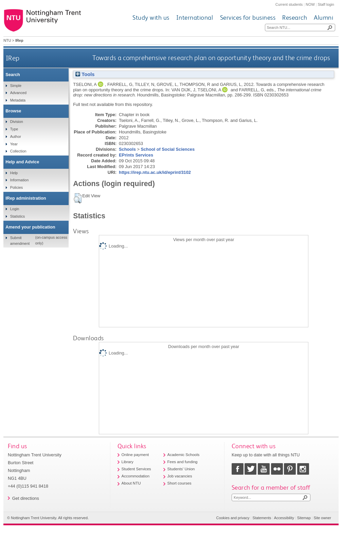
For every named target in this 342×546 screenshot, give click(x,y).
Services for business (248, 17)
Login (14, 209)
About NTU (131, 483)
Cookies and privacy (233, 518)
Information (19, 180)
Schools (127, 149)
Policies (16, 187)
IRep (13, 58)
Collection (18, 151)
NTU (7, 40)
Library (127, 462)
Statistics (17, 216)
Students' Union (181, 469)
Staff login (326, 4)
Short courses (179, 483)
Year (14, 144)
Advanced (18, 93)
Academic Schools (183, 455)
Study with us (150, 17)
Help (14, 173)
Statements (261, 518)
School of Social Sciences (168, 149)
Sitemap (304, 518)
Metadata (17, 100)
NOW (310, 4)
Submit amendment (20, 240)
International (194, 17)
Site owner (322, 518)
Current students (289, 4)
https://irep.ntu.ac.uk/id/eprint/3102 (155, 172)
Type (14, 129)
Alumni (323, 17)
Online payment (135, 455)
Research (294, 17)
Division (16, 122)
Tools (84, 74)
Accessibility (284, 518)
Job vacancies (179, 476)
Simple (15, 86)
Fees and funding (182, 462)
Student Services (136, 469)
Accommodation (136, 476)
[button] (78, 198)
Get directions (25, 498)
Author (15, 136)
